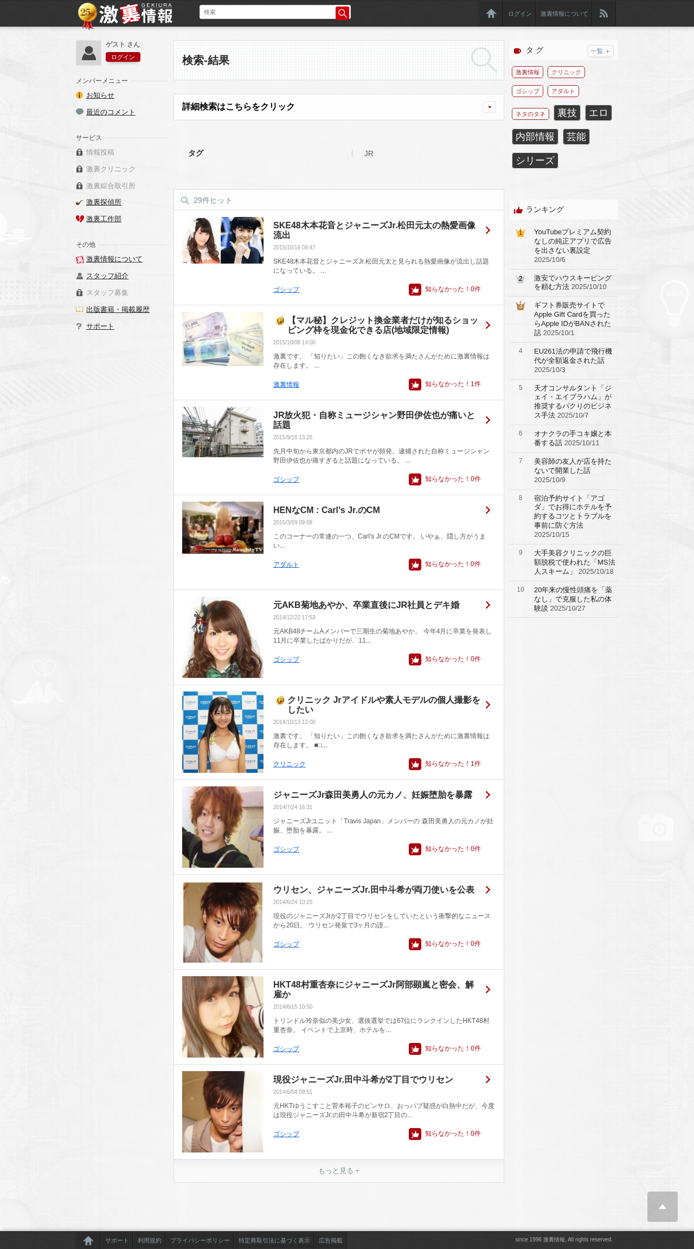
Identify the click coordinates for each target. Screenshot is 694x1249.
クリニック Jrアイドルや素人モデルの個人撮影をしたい (383, 704)
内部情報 (535, 136)
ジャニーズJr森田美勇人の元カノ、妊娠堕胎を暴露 (372, 794)
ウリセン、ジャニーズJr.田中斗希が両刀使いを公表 (373, 889)
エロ (598, 112)
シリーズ (535, 160)
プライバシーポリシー (200, 1240)
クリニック (289, 764)
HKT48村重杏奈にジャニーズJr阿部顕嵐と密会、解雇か (373, 989)
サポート (100, 326)
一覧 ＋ (601, 51)
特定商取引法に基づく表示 (274, 1240)
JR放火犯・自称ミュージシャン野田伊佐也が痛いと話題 (374, 420)
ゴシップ (286, 289)
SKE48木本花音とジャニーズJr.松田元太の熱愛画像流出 (374, 230)
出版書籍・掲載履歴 (118, 309)
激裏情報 (286, 384)
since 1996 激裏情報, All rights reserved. (564, 1239)
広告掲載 (331, 1240)
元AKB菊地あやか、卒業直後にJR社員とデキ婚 (366, 605)
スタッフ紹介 (107, 276)
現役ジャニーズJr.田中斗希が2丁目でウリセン (363, 1079)
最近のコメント (111, 112)
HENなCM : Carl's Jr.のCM (326, 510)
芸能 (576, 136)
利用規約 (150, 1240)
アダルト (286, 564)
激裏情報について (564, 13)
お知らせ (100, 95)
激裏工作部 (103, 219)
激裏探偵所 (103, 202)
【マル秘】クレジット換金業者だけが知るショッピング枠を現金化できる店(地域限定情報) (382, 325)
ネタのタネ (530, 114)
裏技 (567, 112)
